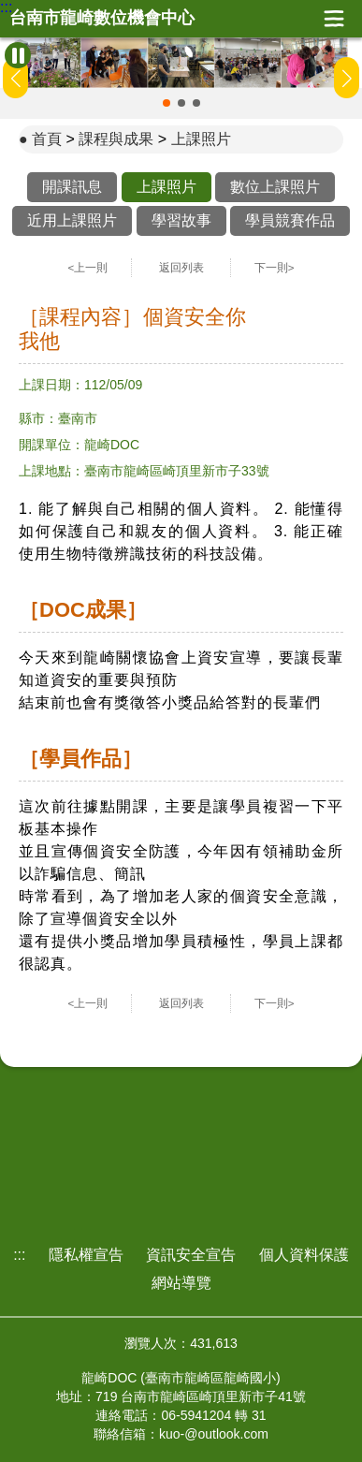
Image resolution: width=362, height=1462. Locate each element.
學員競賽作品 (290, 220)
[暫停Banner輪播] (18, 55)
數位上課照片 (275, 187)
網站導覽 (181, 1283)
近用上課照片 (72, 220)
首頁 (47, 139)
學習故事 (181, 220)
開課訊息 (72, 187)
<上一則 (88, 267)
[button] (166, 103)
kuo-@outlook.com (213, 1433)
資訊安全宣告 (191, 1255)
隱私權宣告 (86, 1255)
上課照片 (201, 139)
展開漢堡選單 (334, 18)
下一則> (274, 267)
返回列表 (181, 267)
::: (6, 7)
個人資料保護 (304, 1255)
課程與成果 (116, 139)
